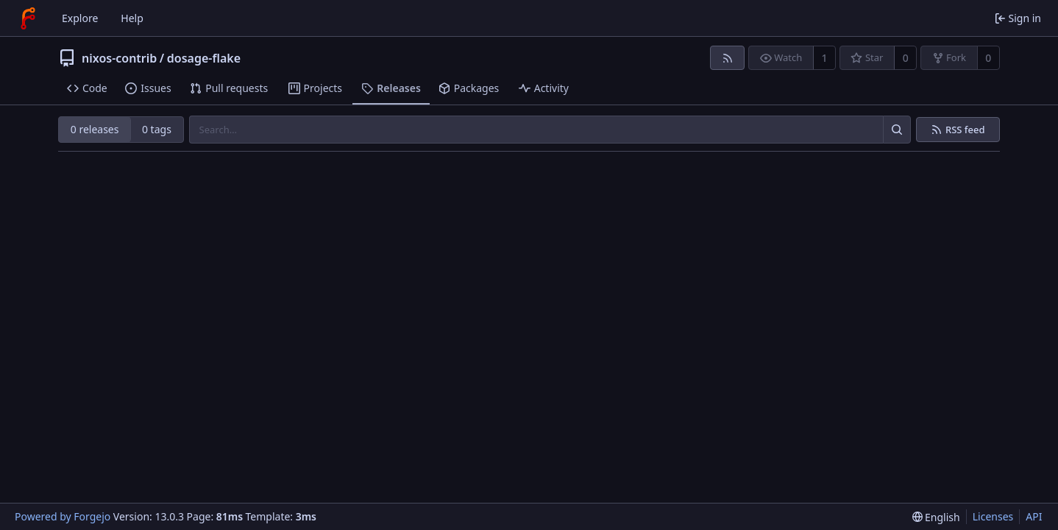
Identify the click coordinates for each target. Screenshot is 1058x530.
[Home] (28, 18)
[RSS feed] (727, 58)
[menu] (936, 517)
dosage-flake (204, 58)
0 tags (156, 129)
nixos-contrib (119, 58)
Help (132, 18)
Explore (80, 18)
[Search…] (897, 130)
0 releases (95, 129)
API (1034, 516)
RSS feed (965, 130)
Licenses (993, 516)
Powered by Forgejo (62, 516)
